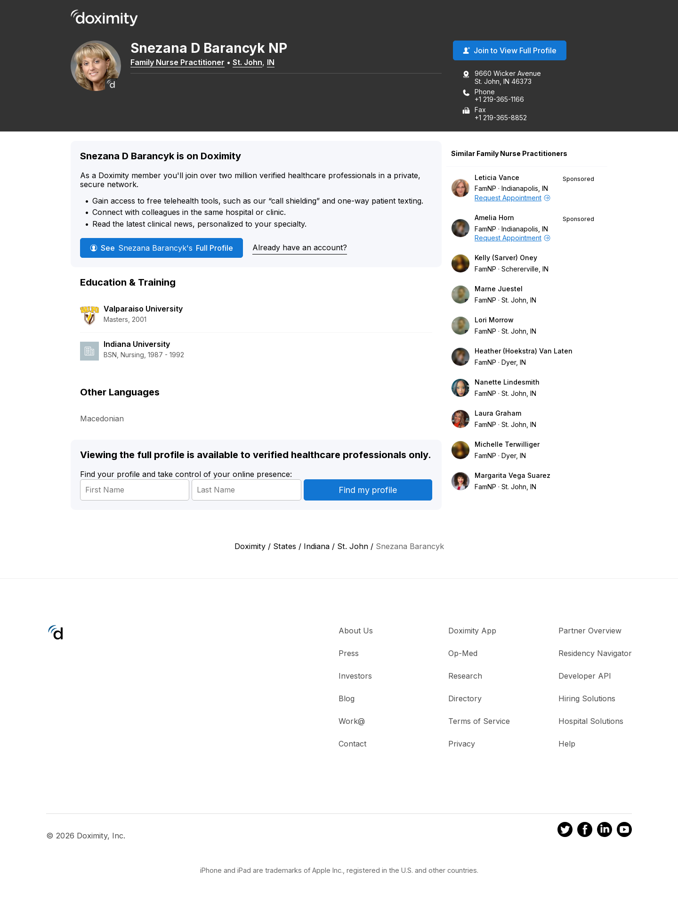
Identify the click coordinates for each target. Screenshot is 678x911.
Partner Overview (590, 631)
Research (465, 676)
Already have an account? (299, 248)
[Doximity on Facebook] (584, 832)
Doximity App (472, 631)
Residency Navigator (595, 654)
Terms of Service (479, 722)
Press (349, 654)
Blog (347, 699)
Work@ (352, 722)
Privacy (461, 744)
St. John (253, 62)
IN (277, 62)
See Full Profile (161, 248)
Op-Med (462, 654)
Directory (465, 699)
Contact (352, 744)
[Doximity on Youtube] (624, 832)
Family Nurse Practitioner (184, 62)
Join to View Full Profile (510, 51)
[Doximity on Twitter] (565, 832)
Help (566, 744)
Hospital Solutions (590, 722)
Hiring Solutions (586, 699)
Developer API (584, 676)
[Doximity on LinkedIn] (604, 832)
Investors (355, 676)
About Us (356, 631)
